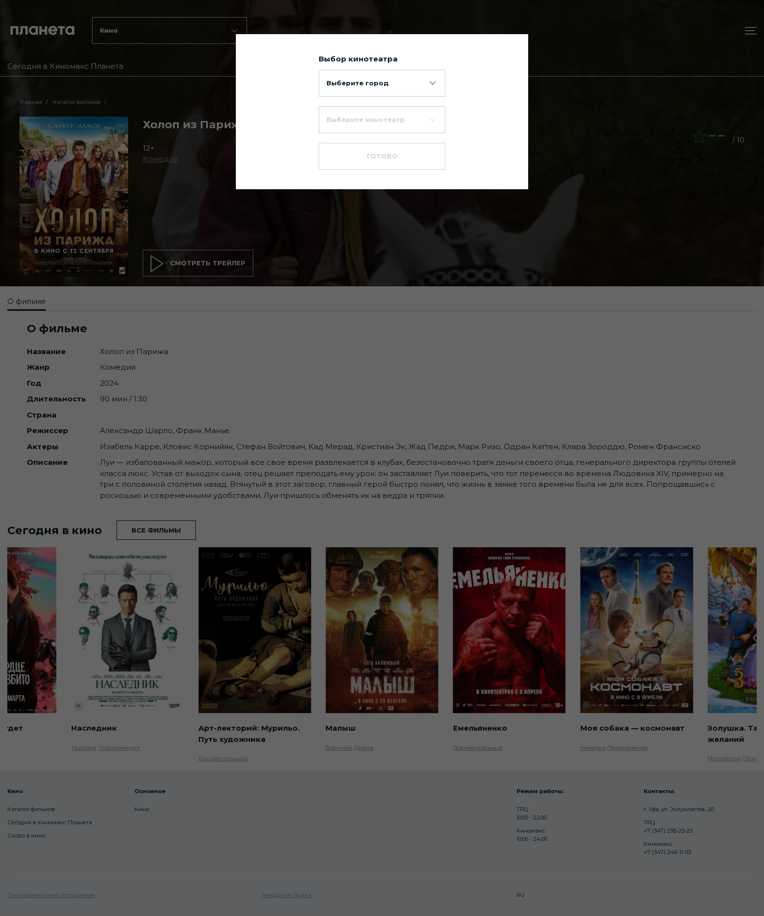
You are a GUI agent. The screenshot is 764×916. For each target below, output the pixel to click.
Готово (382, 156)
